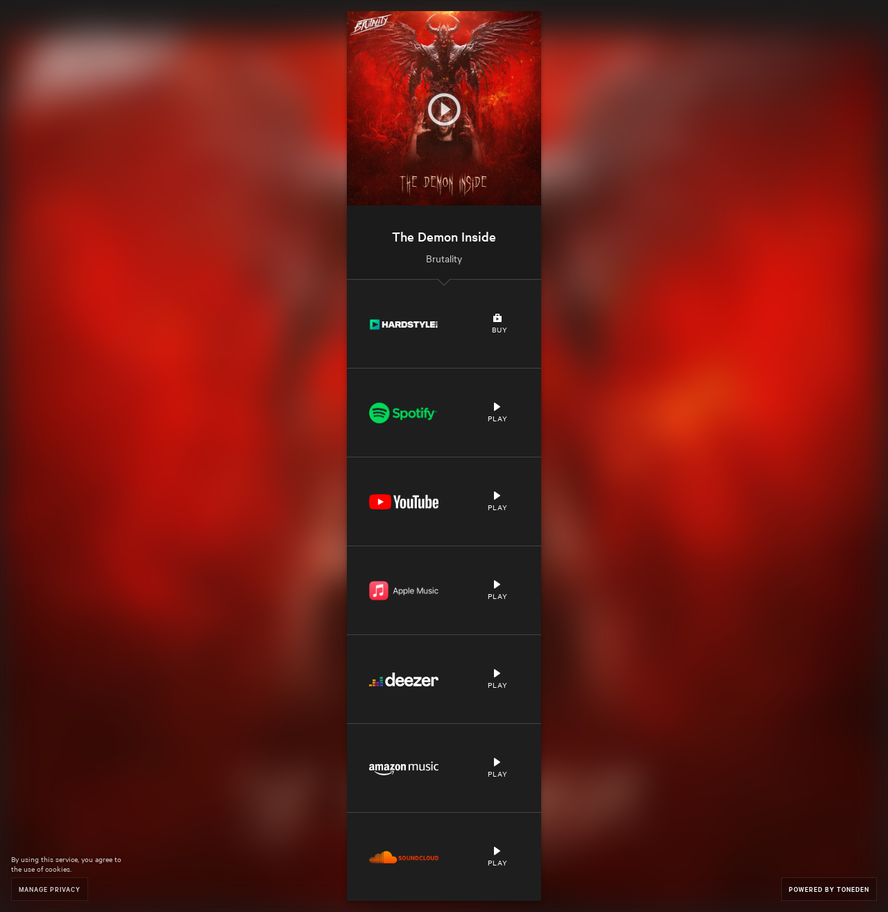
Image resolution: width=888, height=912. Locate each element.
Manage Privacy (49, 889)
